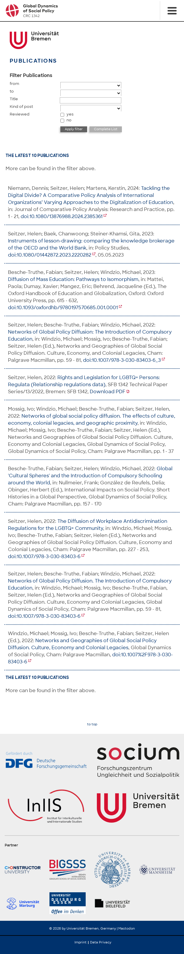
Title (14, 98)
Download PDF (107, 392)
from (14, 83)
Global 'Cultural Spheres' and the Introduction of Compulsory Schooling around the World (90, 476)
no (69, 120)
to (12, 91)
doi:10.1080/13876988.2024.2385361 (61, 216)
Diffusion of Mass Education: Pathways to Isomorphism (73, 279)
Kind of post (21, 106)
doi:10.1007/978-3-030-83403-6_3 (122, 360)
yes (70, 114)
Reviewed (19, 114)
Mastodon (126, 928)
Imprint (80, 942)
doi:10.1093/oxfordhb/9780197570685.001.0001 (63, 307)
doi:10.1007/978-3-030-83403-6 (44, 556)
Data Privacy (100, 942)
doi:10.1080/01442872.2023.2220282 (49, 255)
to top (92, 724)
